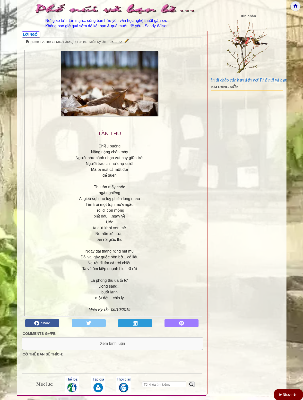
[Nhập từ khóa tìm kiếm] (164, 388)
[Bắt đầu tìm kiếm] (192, 388)
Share (42, 323)
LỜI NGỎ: (31, 34)
